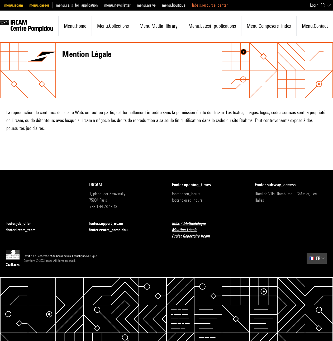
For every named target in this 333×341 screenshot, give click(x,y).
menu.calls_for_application (77, 5)
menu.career (39, 5)
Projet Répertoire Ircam (194, 236)
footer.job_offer (21, 223)
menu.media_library (159, 26)
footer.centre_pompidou (111, 230)
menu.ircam (13, 5)
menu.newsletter (117, 5)
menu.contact (315, 26)
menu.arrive (146, 5)
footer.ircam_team (24, 230)
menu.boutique (173, 5)
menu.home (75, 26)
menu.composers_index (269, 26)
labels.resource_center (210, 5)
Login (314, 5)
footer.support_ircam (109, 223)
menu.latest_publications (212, 26)
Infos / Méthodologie (192, 223)
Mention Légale (187, 230)
